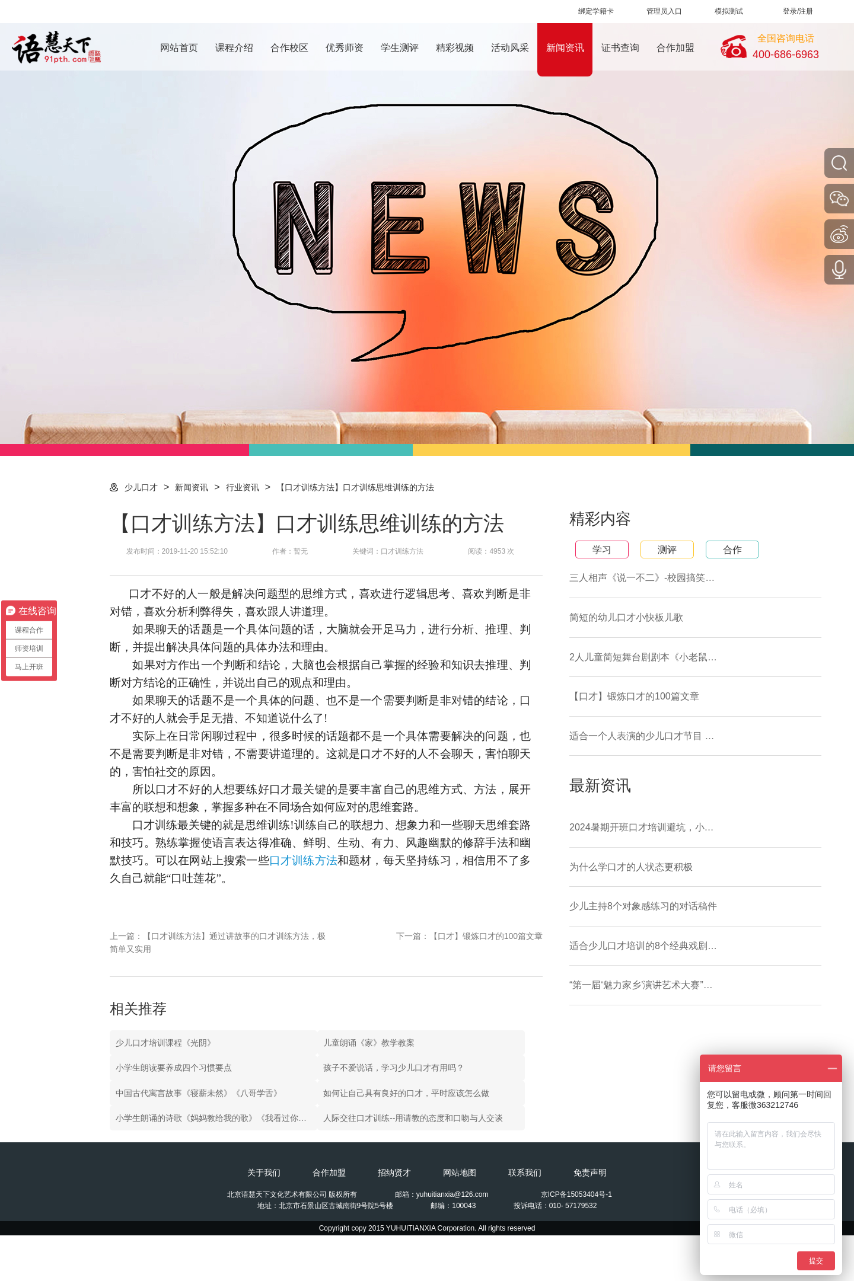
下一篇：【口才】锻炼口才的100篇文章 (469, 936)
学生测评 (400, 48)
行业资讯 (242, 487)
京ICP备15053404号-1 (576, 1194)
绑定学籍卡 (596, 11)
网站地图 (459, 1172)
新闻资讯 (565, 48)
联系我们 (524, 1172)
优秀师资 (345, 48)
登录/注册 (798, 11)
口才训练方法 (303, 860)
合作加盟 (675, 48)
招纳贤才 (394, 1172)
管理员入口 (664, 11)
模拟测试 (729, 11)
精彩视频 (455, 48)
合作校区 (289, 48)
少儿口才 (141, 487)
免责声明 (590, 1172)
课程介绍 (234, 48)
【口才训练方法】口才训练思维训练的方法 (355, 487)
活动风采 (510, 48)
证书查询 (620, 48)
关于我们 (264, 1172)
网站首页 (179, 48)
